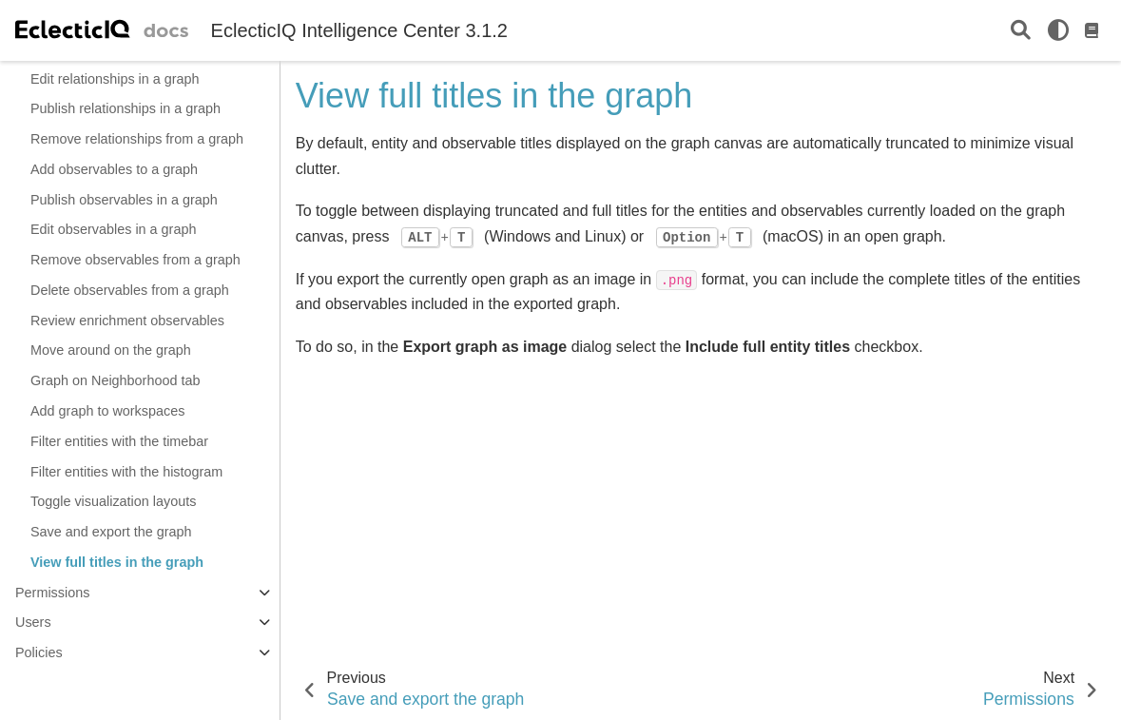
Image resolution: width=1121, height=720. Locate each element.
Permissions (52, 592)
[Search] (1021, 31)
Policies (39, 652)
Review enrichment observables (127, 320)
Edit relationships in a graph (115, 79)
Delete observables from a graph (129, 290)
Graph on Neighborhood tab (115, 380)
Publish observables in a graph (124, 199)
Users (33, 622)
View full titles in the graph (116, 562)
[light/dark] (1058, 30)
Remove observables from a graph (135, 259)
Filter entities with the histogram (126, 471)
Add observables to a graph (114, 169)
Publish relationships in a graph (125, 108)
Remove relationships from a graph (136, 138)
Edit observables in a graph (113, 229)
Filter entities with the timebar (119, 441)
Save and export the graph (111, 531)
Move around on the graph (110, 350)
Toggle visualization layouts (113, 501)
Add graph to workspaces (107, 410)
